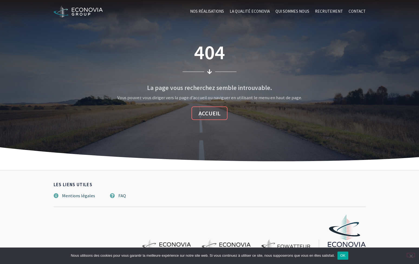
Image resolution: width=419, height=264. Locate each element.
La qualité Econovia (250, 11)
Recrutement (329, 11)
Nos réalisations (207, 11)
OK (342, 255)
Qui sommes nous (292, 11)
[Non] (411, 255)
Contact (357, 11)
